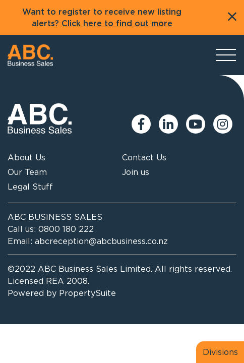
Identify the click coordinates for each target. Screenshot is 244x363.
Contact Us (144, 157)
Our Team (27, 171)
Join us (135, 171)
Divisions (220, 351)
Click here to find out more (117, 24)
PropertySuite (87, 292)
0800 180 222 (66, 228)
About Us (26, 157)
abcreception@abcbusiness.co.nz (101, 241)
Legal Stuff (30, 186)
